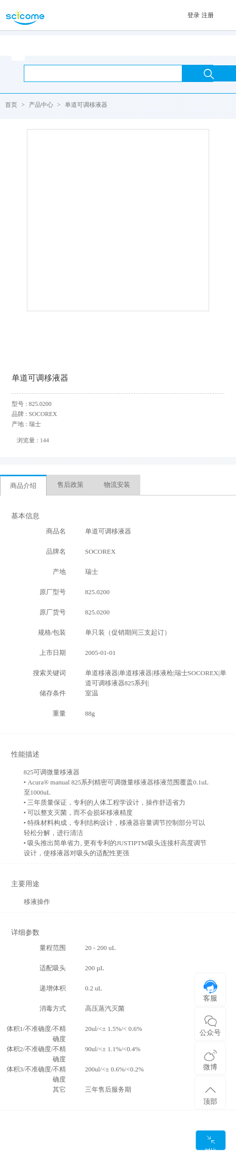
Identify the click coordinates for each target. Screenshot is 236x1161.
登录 (193, 15)
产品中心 (41, 104)
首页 (11, 104)
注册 (208, 15)
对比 (211, 1142)
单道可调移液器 (86, 104)
